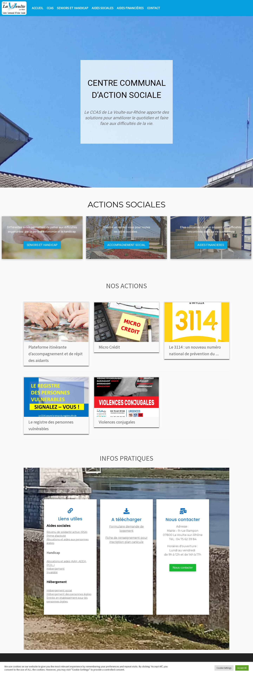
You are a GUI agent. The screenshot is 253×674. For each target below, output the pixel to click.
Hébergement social (59, 590)
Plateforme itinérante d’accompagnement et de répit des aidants (55, 353)
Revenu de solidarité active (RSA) (67, 532)
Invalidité (52, 572)
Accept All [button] (241, 667)
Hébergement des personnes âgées (69, 594)
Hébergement (55, 568)
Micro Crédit (109, 347)
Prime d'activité (56, 535)
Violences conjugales (117, 422)
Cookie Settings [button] (224, 667)
